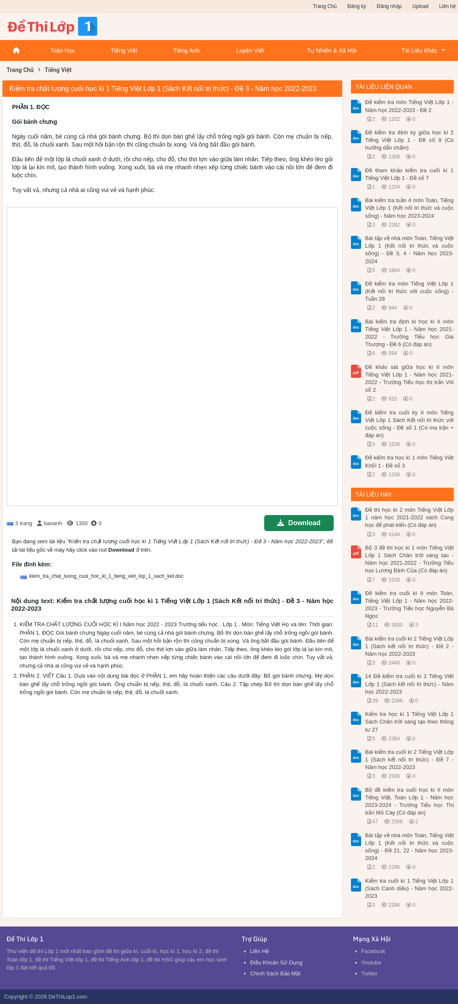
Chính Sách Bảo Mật (275, 973)
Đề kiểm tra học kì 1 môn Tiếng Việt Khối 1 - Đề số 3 (409, 461)
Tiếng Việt (124, 50)
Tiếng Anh (186, 50)
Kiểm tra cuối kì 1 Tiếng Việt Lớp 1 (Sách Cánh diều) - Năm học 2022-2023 (409, 888)
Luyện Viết (250, 50)
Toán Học (62, 50)
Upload (420, 6)
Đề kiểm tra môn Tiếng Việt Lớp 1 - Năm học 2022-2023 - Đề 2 (409, 106)
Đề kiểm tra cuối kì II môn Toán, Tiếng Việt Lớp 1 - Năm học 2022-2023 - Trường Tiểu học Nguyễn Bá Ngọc (409, 604)
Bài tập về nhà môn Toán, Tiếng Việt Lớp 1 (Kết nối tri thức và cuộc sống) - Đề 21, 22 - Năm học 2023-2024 (409, 847)
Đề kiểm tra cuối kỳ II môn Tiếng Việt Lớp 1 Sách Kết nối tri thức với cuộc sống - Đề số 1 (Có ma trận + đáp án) (409, 424)
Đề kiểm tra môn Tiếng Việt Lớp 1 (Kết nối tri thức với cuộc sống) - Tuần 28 (409, 291)
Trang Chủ (325, 6)
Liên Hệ (259, 951)
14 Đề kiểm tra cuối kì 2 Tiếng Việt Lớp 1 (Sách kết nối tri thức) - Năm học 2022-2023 (409, 683)
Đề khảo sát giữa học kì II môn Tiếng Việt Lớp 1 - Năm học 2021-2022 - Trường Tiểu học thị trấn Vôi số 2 (409, 378)
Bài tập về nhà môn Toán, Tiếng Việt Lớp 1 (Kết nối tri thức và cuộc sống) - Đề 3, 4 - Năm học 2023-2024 (409, 249)
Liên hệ (447, 6)
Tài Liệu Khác (420, 50)
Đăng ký (357, 6)
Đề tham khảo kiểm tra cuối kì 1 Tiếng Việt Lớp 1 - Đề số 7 (409, 174)
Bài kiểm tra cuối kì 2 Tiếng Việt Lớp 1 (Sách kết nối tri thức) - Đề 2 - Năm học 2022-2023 (409, 646)
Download (298, 522)
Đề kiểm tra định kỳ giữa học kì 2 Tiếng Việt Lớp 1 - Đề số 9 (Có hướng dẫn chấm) (409, 140)
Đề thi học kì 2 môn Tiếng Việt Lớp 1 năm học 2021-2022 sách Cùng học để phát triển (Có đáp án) (409, 517)
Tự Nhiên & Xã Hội (331, 50)
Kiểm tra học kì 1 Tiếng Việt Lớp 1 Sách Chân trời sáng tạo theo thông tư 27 (409, 721)
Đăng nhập (389, 6)
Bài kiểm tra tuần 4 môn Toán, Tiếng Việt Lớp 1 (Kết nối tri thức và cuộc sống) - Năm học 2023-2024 (409, 208)
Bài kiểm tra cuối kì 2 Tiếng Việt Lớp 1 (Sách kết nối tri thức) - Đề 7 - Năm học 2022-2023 (409, 759)
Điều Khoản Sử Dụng (276, 962)
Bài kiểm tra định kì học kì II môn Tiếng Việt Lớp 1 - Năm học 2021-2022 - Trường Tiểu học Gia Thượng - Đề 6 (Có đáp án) (409, 333)
